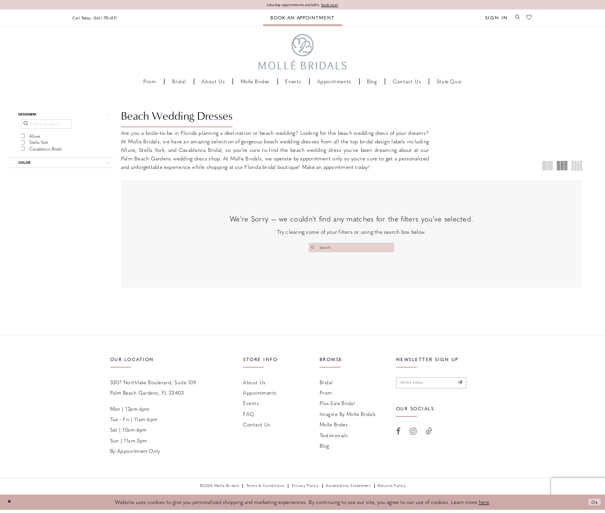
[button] (491, 18)
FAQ (248, 417)
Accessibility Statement (348, 489)
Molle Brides (333, 427)
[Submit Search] (314, 249)
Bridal (326, 385)
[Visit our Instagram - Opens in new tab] (413, 437)
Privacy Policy (305, 489)
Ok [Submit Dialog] (592, 505)
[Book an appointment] (302, 18)
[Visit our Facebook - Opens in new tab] (398, 437)
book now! (338, 5)
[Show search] (514, 18)
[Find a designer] (46, 128)
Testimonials (333, 438)
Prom (326, 395)
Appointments (259, 395)
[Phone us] (102, 18)
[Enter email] (441, 387)
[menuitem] (102, 18)
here (484, 505)
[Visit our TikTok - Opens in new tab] (429, 437)
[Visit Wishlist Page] (528, 18)
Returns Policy (392, 489)
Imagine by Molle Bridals (348, 417)
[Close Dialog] (10, 505)
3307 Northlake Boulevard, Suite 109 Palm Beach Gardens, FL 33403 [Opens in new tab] (153, 390)
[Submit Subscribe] (479, 387)
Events (251, 406)
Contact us (256, 427)
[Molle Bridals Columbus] (303, 53)
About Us (254, 385)
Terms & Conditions (265, 489)
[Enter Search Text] (351, 249)
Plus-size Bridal (337, 406)
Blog (324, 448)
